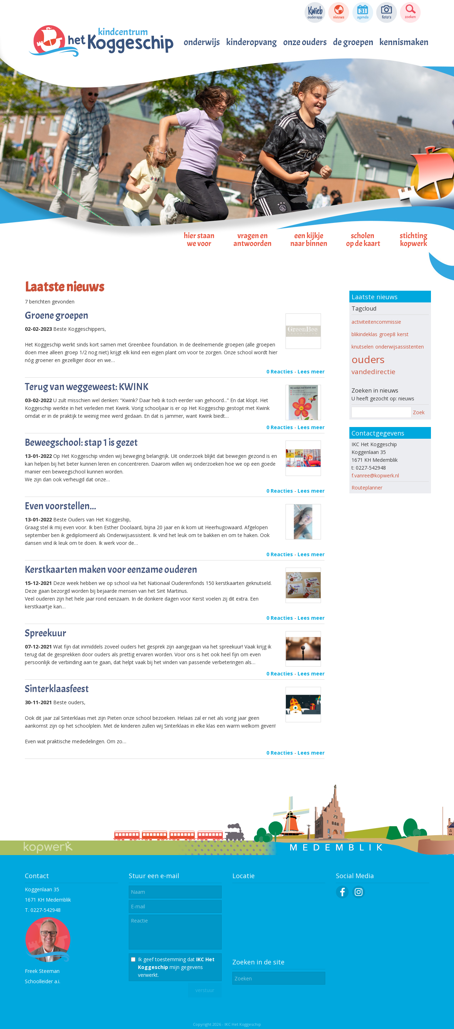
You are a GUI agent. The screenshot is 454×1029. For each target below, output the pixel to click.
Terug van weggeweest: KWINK (86, 387)
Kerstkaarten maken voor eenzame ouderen (111, 569)
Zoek (419, 412)
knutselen (362, 346)
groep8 (387, 334)
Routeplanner (366, 487)
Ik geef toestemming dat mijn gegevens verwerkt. (176, 967)
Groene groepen (56, 315)
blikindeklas (364, 334)
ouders (367, 359)
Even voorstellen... (60, 506)
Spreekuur (45, 633)
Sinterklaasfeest (57, 689)
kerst (403, 334)
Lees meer (311, 371)
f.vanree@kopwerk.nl (375, 475)
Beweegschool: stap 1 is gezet (81, 442)
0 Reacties (279, 371)
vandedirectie (373, 371)
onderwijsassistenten (399, 346)
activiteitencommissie (376, 321)
